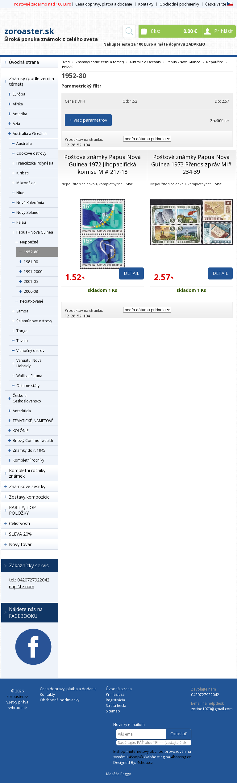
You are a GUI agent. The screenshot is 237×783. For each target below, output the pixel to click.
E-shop (119, 751)
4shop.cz (145, 762)
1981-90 (31, 261)
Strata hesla (116, 705)
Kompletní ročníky (28, 460)
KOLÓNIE (20, 430)
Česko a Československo (27, 398)
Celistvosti (19, 523)
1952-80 (31, 252)
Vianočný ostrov (30, 350)
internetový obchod (146, 751)
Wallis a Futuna (29, 375)
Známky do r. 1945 (29, 450)
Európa (19, 94)
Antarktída (22, 411)
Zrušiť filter (219, 120)
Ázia (16, 123)
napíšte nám (21, 586)
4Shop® (136, 757)
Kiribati (22, 173)
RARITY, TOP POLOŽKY (22, 510)
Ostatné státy (28, 385)
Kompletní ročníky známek (27, 473)
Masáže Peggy (118, 774)
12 (67, 145)
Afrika (18, 104)
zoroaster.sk (29, 31)
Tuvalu (22, 340)
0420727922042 (205, 694)
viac (130, 183)
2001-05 (31, 281)
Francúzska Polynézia (34, 163)
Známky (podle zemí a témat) (31, 81)
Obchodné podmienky (179, 4)
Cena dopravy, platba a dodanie (103, 4)
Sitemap (113, 711)
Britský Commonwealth (33, 440)
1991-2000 (33, 271)
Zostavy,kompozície (29, 497)
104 (86, 145)
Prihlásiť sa (115, 694)
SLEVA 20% (20, 534)
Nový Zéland (27, 212)
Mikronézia (25, 183)
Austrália (24, 143)
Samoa (22, 311)
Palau (21, 222)
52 (79, 145)
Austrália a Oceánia (30, 133)
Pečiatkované (31, 301)
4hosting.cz (181, 757)
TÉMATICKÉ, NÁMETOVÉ (33, 420)
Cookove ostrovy (31, 153)
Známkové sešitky (27, 486)
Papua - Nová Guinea (34, 232)
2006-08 (31, 291)
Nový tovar (20, 544)
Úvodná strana (24, 62)
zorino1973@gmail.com (212, 709)
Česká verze (219, 4)
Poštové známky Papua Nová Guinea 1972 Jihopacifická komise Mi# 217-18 (102, 164)
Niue (20, 192)
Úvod (65, 61)
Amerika (20, 113)
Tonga (21, 330)
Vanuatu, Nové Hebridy (29, 363)
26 (73, 145)
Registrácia (115, 700)
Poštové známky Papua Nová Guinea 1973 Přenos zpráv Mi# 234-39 (191, 164)
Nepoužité (29, 242)
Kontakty (145, 4)
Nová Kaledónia (30, 202)
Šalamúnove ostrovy (34, 321)
